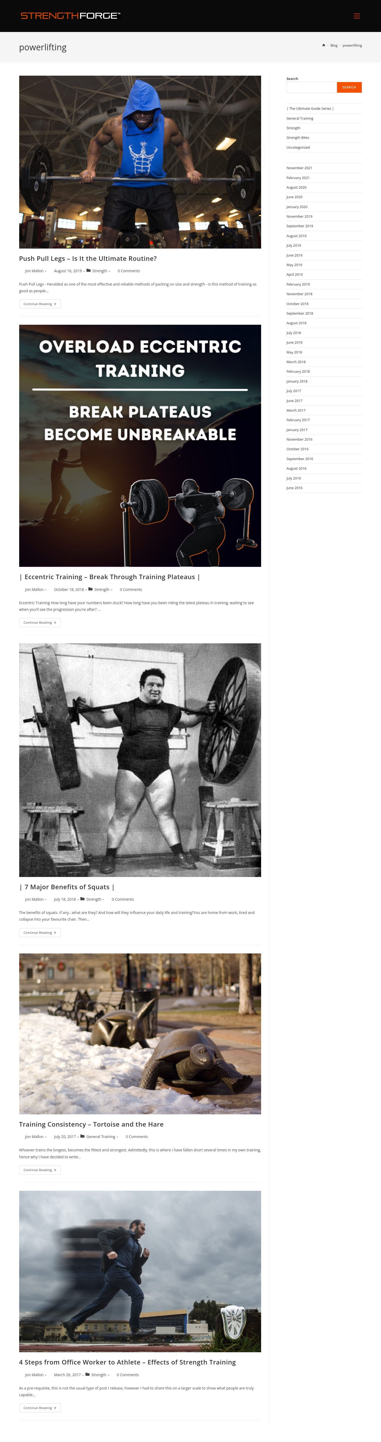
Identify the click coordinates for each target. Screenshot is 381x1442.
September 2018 (299, 313)
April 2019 (294, 274)
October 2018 (297, 303)
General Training (100, 1136)
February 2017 (298, 419)
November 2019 (299, 216)
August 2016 (296, 468)
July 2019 (293, 245)
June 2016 (294, 487)
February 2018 (298, 371)
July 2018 (293, 332)
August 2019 (296, 235)
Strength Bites (297, 137)
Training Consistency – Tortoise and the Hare (91, 1124)
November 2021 (299, 167)
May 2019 (294, 264)
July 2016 (293, 478)
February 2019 (298, 284)
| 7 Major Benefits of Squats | (67, 886)
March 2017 (296, 410)
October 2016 (297, 448)
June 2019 (294, 255)
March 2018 (296, 361)
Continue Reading (42, 304)
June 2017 (294, 400)
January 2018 (296, 381)
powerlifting (352, 45)
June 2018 (294, 342)
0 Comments (129, 270)
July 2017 (293, 390)
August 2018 (296, 322)
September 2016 (299, 458)
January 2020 (296, 206)
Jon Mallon (34, 270)
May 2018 (294, 352)
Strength (99, 270)
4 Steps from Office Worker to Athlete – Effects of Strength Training (127, 1362)
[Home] (323, 45)
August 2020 (296, 187)
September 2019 (299, 226)
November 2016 (299, 439)
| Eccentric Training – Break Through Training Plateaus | (110, 576)
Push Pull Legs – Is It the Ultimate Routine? (88, 258)
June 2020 (294, 196)
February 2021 (298, 177)
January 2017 (296, 429)
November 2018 (299, 293)
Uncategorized (298, 147)
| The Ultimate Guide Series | (310, 108)
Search (292, 78)
